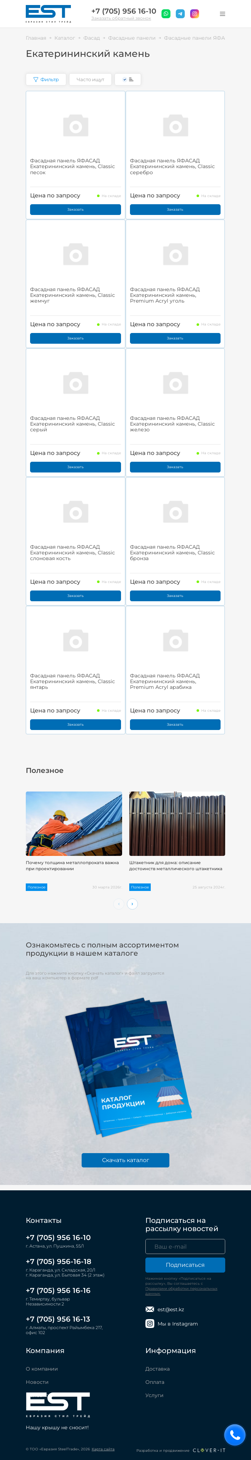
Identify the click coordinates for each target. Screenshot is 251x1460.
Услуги (154, 1395)
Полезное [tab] (45, 770)
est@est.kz (164, 1309)
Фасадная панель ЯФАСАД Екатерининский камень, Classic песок (72, 166)
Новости (37, 1382)
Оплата (154, 1382)
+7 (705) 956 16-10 (123, 11)
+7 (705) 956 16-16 (58, 1290)
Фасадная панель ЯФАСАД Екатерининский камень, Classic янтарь (72, 681)
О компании (42, 1369)
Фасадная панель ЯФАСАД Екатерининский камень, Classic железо (172, 423)
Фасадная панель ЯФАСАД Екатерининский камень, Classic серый (72, 423)
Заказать (75, 209)
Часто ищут (90, 79)
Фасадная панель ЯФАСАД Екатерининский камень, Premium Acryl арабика (165, 681)
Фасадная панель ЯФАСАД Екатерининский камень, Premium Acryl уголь (165, 295)
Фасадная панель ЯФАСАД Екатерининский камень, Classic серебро (172, 166)
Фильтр (46, 79)
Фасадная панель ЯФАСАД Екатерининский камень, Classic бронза (172, 552)
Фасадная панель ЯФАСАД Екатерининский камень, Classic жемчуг (72, 295)
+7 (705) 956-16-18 (58, 1261)
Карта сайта (103, 1449)
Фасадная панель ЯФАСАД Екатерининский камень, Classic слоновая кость (72, 552)
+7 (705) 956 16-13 (58, 1319)
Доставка (157, 1369)
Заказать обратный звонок (121, 18)
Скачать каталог (125, 1160)
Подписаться (185, 1264)
